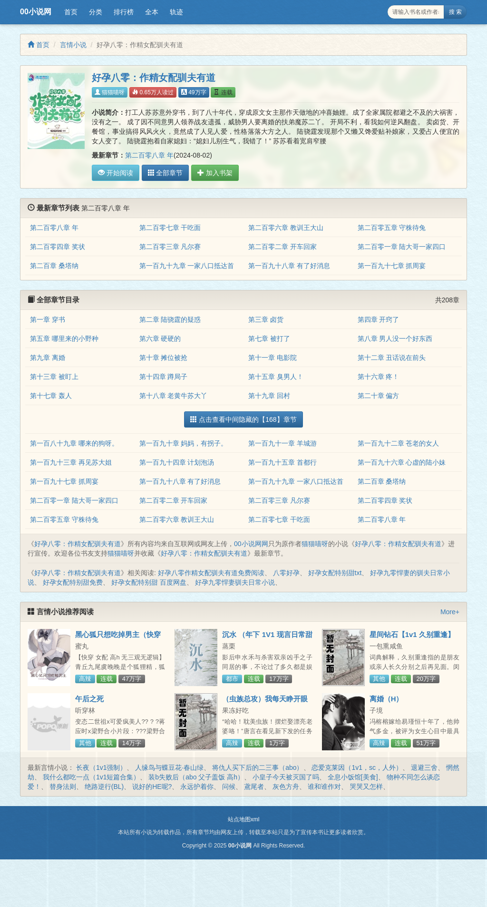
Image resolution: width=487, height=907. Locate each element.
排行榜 (124, 12)
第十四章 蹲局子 (163, 376)
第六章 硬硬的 (160, 338)
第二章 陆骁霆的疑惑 (170, 319)
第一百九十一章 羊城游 (282, 443)
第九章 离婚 (47, 357)
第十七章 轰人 (51, 395)
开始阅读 (115, 173)
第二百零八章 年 (149, 155)
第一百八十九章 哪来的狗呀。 (74, 443)
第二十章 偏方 (378, 395)
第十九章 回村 (269, 395)
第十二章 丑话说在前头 (392, 357)
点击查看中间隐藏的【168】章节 (243, 419)
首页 (71, 12)
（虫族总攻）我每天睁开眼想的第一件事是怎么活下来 (265, 703)
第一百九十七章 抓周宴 (392, 265)
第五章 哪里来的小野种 (64, 338)
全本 (151, 12)
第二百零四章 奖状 (57, 246)
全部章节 (165, 173)
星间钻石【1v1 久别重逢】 (412, 634)
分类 (95, 12)
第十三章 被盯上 (54, 376)
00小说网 (35, 12)
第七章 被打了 (269, 338)
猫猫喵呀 (110, 92)
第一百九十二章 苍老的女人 (398, 443)
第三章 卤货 (265, 319)
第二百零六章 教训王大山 (285, 227)
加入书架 (214, 173)
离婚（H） (386, 699)
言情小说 (73, 45)
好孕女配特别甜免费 (73, 582)
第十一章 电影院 (272, 357)
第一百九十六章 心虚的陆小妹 (402, 462)
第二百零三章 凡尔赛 (170, 246)
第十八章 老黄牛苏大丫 (173, 395)
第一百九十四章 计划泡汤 (176, 462)
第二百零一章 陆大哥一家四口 (402, 246)
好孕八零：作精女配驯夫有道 (77, 544)
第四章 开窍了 (378, 319)
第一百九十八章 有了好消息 (289, 265)
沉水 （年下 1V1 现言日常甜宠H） (267, 638)
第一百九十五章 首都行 (282, 462)
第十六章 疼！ (378, 376)
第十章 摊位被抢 (163, 357)
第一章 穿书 (47, 319)
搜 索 (455, 12)
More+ (449, 612)
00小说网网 (251, 544)
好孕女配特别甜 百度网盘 (148, 582)
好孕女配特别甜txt (335, 573)
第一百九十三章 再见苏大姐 (71, 462)
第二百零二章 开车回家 (282, 246)
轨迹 (176, 12)
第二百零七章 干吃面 (170, 227)
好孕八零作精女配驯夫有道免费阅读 (211, 573)
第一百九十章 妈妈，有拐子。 (183, 443)
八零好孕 (286, 573)
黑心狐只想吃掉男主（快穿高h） (118, 638)
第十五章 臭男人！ (275, 376)
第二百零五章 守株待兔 (392, 227)
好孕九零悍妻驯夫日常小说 (235, 582)
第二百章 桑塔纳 (54, 265)
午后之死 (89, 699)
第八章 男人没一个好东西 (395, 338)
